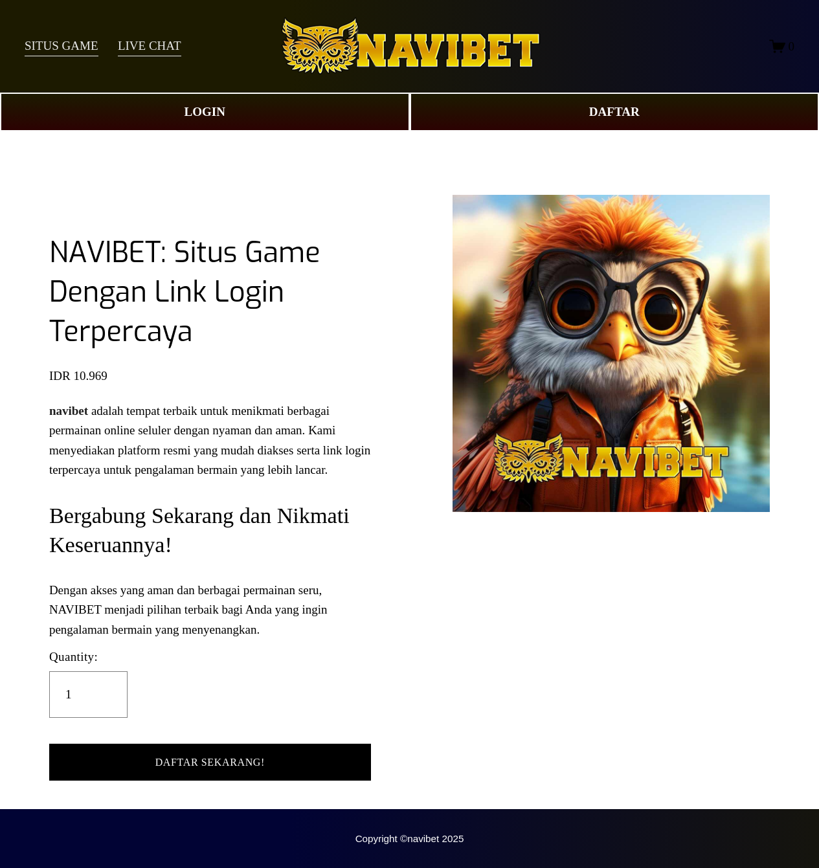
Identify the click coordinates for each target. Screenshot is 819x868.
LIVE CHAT (149, 45)
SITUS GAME (61, 45)
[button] (210, 762)
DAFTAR (614, 111)
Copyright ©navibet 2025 (409, 838)
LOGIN (205, 111)
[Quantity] (88, 694)
